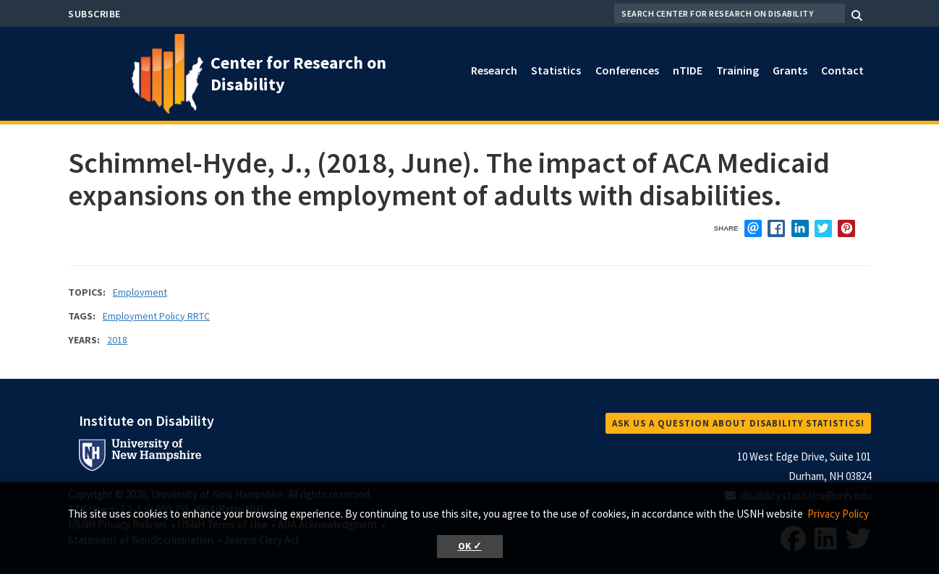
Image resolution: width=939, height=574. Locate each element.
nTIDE (687, 70)
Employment (140, 292)
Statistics (556, 70)
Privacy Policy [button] (838, 514)
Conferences (627, 70)
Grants (790, 70)
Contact (842, 70)
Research (494, 70)
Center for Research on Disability (298, 73)
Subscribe (94, 13)
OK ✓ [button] (470, 546)
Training (737, 70)
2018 (117, 339)
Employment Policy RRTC (156, 315)
